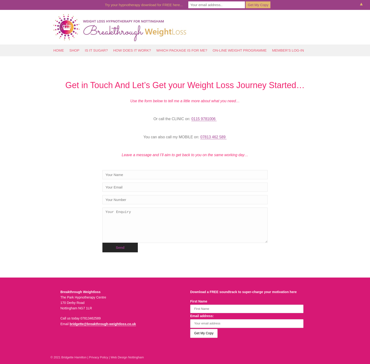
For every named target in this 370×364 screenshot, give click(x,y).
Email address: (202, 316)
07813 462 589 (213, 137)
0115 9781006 (204, 119)
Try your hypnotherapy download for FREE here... (144, 5)
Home (58, 50)
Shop (74, 50)
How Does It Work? (132, 50)
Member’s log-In (288, 50)
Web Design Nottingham (127, 357)
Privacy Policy (98, 357)
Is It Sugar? (96, 50)
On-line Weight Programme (240, 50)
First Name (198, 301)
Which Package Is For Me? (181, 50)
